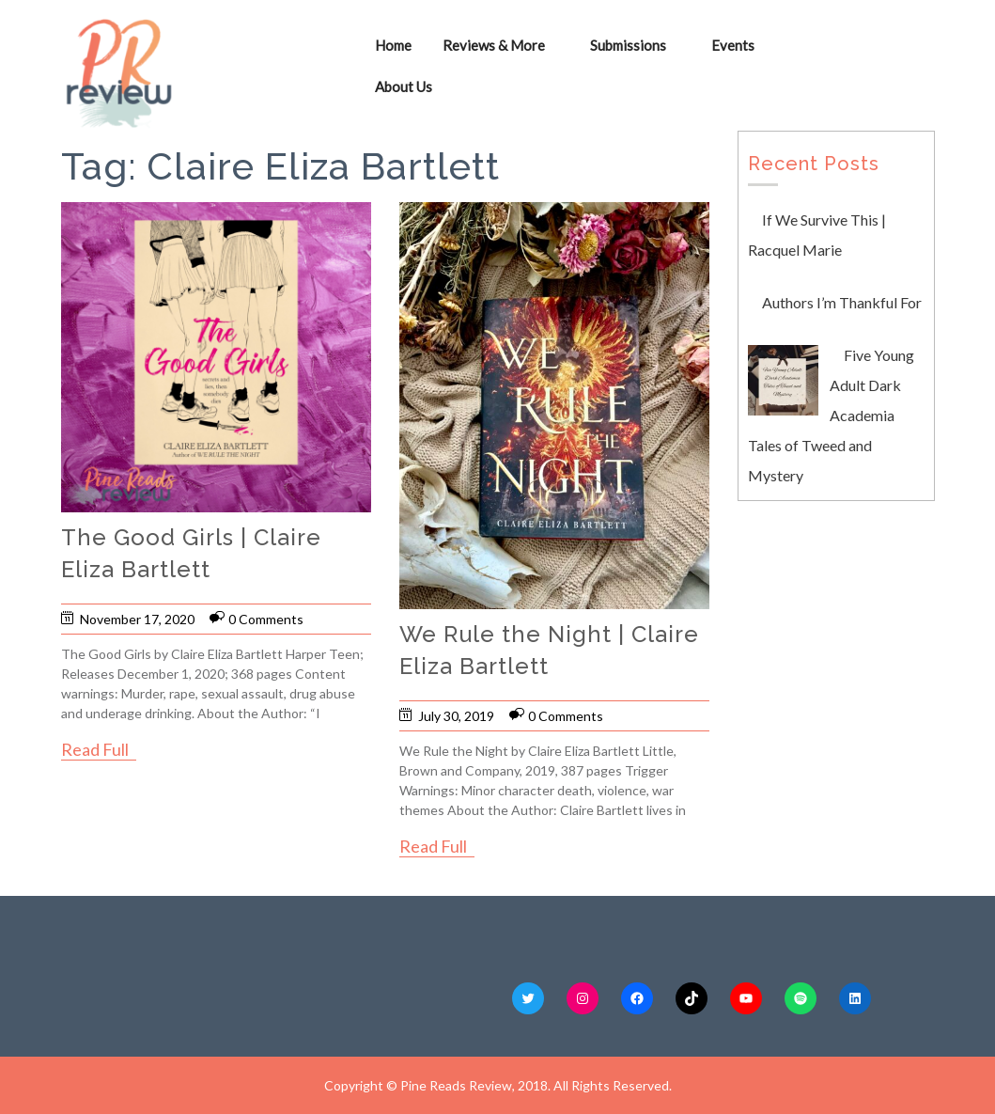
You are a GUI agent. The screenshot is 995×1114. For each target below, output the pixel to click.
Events (732, 45)
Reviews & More (494, 45)
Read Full (95, 749)
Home (393, 45)
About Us (403, 86)
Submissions (628, 45)
